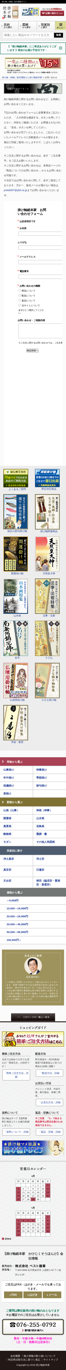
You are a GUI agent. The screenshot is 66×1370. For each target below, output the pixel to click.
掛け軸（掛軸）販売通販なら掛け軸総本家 (22, 77)
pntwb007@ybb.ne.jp (15, 190)
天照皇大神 (47, 555)
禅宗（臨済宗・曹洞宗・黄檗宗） (48, 882)
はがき (33, 1294)
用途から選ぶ (15, 761)
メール (53, 1294)
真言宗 (7, 869)
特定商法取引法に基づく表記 (24, 1359)
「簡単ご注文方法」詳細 (16, 1075)
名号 (15, 640)
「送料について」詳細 (16, 1131)
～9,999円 (13, 900)
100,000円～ (14, 939)
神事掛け (41, 769)
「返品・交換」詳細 (49, 1131)
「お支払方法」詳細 (49, 1102)
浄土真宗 (8, 858)
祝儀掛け (8, 785)
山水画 (15, 598)
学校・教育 (15, 724)
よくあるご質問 (15, 479)
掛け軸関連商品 (47, 513)
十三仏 (47, 640)
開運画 (7, 818)
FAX (14, 1294)
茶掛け (7, 793)
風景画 (7, 826)
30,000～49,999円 (17, 924)
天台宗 (7, 880)
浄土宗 (40, 858)
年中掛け (8, 777)
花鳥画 (40, 826)
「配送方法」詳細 (49, 1073)
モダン (7, 841)
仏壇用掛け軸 (15, 682)
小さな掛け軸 (47, 682)
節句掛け (41, 785)
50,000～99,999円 (17, 932)
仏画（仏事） (11, 810)
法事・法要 (47, 598)
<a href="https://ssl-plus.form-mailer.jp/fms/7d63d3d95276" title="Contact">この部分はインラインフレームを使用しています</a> (33, 333)
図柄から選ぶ (15, 802)
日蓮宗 (40, 869)
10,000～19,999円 (17, 908)
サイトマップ (50, 1359)
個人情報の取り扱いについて (40, 1355)
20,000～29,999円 (17, 916)
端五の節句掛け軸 (15, 513)
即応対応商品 (47, 479)
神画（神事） (44, 810)
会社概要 (15, 1355)
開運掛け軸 (15, 555)
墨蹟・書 (41, 833)
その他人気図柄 (45, 841)
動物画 (7, 833)
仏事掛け (8, 769)
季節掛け (41, 777)
